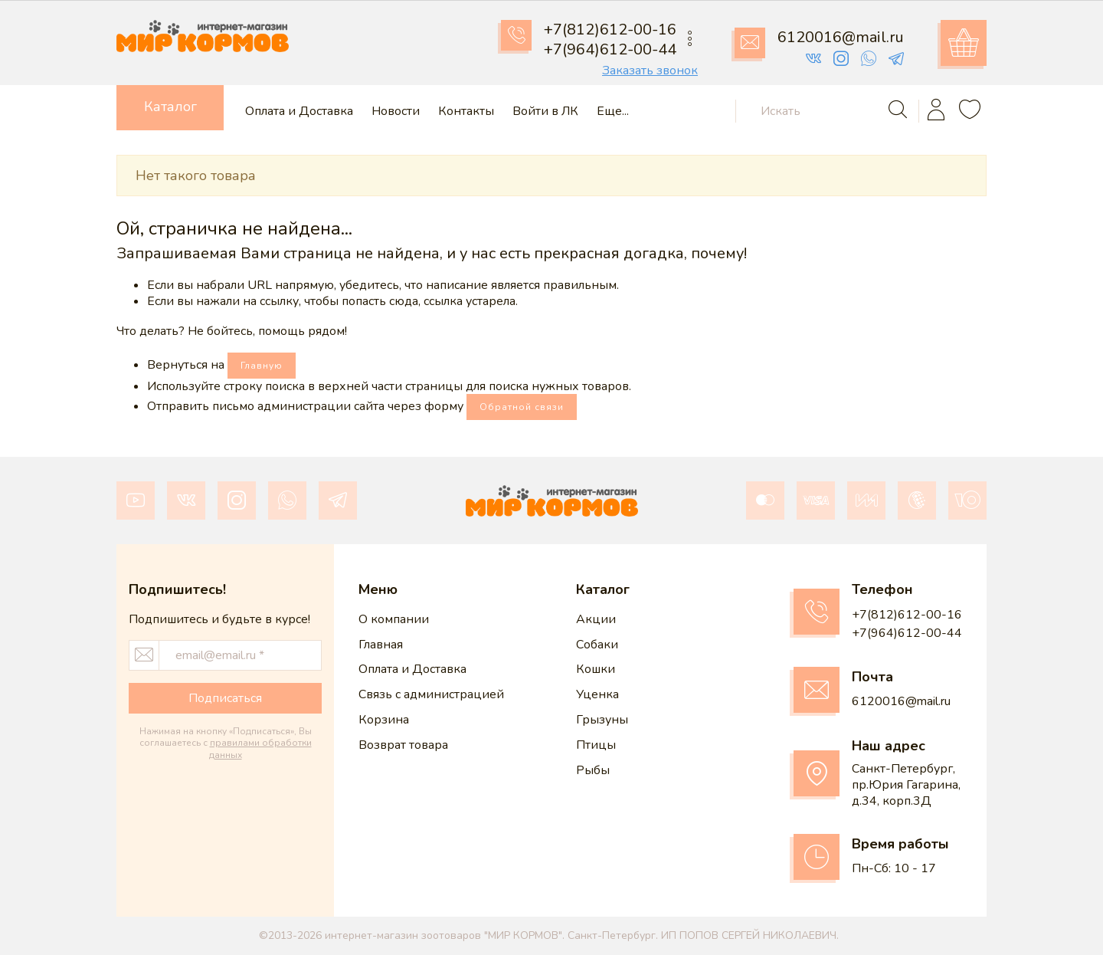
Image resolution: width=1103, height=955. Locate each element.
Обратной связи (521, 407)
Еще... (613, 111)
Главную (262, 365)
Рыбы (593, 770)
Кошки (595, 669)
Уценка (597, 694)
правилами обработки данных (260, 749)
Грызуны (602, 719)
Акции (596, 619)
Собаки (597, 644)
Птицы (596, 745)
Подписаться (225, 698)
